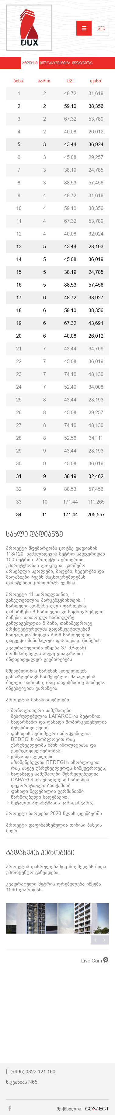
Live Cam (91, 960)
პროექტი (30, 63)
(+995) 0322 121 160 (32, 1071)
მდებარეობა (82, 63)
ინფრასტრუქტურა (55, 63)
